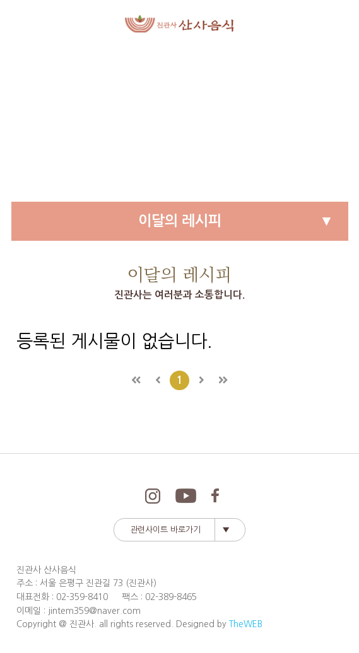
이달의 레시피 (179, 221)
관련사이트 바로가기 (165, 530)
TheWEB (245, 624)
